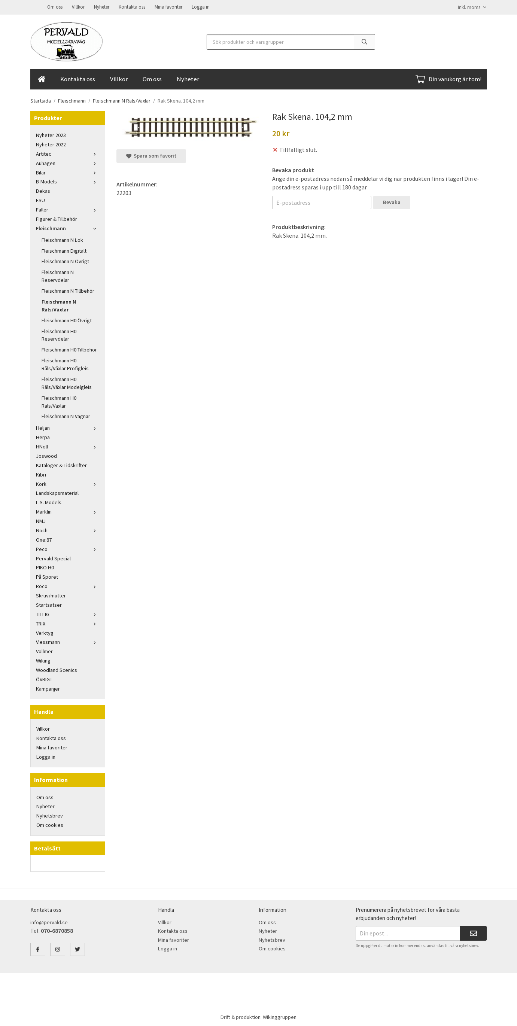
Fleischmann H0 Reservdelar (59, 334)
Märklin (68, 511)
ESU (40, 199)
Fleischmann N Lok (62, 239)
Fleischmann (68, 227)
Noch (68, 529)
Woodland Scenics (56, 669)
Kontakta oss (132, 6)
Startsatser (49, 604)
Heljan (68, 427)
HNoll (68, 445)
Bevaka (392, 201)
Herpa (43, 436)
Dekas (43, 190)
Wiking (43, 660)
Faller (68, 208)
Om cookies (49, 824)
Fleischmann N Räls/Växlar (59, 305)
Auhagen (68, 162)
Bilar (68, 171)
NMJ (41, 520)
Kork (68, 483)
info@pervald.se (49, 921)
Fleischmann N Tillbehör (68, 290)
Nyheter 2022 (51, 143)
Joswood (46, 455)
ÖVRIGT (44, 678)
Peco (68, 548)
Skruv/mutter (51, 594)
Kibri (41, 474)
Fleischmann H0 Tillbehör (69, 348)
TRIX (68, 622)
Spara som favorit (151, 155)
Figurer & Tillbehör (56, 218)
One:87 (44, 539)
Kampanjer (48, 688)
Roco (68, 585)
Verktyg (45, 632)
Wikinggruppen (279, 1016)
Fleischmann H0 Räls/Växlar (59, 401)
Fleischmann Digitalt (64, 250)
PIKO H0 (45, 566)
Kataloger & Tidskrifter (61, 464)
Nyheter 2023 (51, 134)
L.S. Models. (49, 501)
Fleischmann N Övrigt (65, 260)
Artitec (68, 153)
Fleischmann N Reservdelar (58, 275)
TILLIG (68, 613)
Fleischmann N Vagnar (66, 415)
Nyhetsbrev (49, 815)
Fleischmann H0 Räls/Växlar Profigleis (65, 363)
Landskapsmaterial (57, 492)
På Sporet (47, 576)
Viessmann (68, 641)
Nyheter (101, 6)
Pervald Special (53, 557)
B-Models (68, 180)
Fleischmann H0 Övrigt (67, 319)
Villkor (78, 6)
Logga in (201, 6)
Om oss (55, 6)
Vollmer (44, 650)
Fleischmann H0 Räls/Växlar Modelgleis (67, 382)
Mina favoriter (168, 6)
